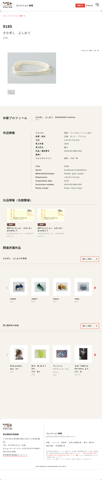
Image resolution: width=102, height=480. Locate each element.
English (89, 5)
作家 (48, 442)
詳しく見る (87, 259)
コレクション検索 (17, 16)
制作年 (64, 442)
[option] (32, 68)
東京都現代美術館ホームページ (15, 455)
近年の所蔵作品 (75, 442)
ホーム (5, 16)
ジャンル (55, 442)
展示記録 (49, 446)
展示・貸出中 (89, 442)
